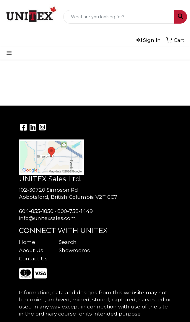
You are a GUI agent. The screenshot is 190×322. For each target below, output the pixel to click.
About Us (31, 250)
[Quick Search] (119, 17)
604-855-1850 (36, 211)
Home (27, 242)
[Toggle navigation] (9, 53)
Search (68, 242)
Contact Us (33, 258)
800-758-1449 (75, 211)
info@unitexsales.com (47, 218)
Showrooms (74, 250)
